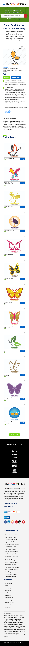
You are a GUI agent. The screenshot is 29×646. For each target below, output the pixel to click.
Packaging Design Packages (12, 544)
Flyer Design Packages (10, 560)
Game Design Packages (11, 572)
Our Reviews (8, 585)
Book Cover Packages (10, 549)
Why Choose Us (9, 597)
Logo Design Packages (10, 542)
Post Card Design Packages (12, 567)
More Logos (14, 434)
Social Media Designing (10, 576)
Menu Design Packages (11, 564)
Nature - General (8, 111)
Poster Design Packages (11, 574)
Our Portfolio (8, 588)
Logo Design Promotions (11, 537)
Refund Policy (8, 600)
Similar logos (16, 77)
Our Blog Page (8, 583)
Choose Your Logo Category (12, 534)
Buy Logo (6, 77)
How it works (8, 595)
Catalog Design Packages (11, 556)
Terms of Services (9, 602)
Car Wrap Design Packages (11, 554)
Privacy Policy (8, 605)
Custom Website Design (11, 539)
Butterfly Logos (8, 110)
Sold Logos (8, 593)
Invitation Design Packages (11, 562)
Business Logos (8, 112)
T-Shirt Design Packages (11, 546)
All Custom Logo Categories (14, 19)
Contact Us (8, 607)
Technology (8, 590)
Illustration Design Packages (12, 569)
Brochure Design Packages (11, 551)
